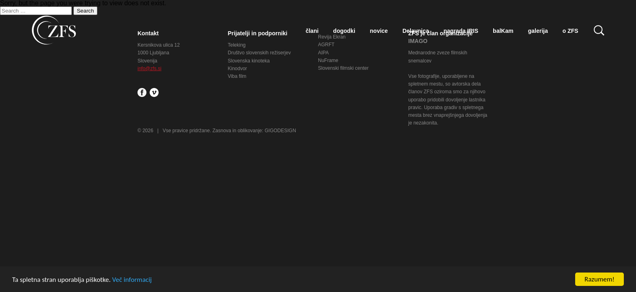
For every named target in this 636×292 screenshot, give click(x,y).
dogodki (344, 31)
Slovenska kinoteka (249, 61)
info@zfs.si (149, 68)
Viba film (237, 76)
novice (379, 31)
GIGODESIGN (280, 130)
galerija (538, 31)
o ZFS (570, 31)
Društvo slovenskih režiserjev (259, 53)
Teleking (237, 45)
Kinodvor (237, 68)
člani (311, 31)
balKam (503, 31)
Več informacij (132, 279)
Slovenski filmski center (343, 68)
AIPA (323, 53)
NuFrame (328, 60)
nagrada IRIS (461, 31)
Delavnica (415, 31)
